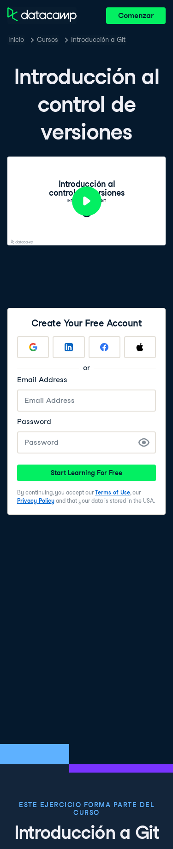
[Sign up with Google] (33, 347)
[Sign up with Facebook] (104, 347)
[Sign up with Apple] (140, 347)
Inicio (16, 39)
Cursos (47, 39)
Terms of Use (112, 492)
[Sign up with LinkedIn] (68, 347)
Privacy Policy (35, 500)
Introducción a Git (98, 39)
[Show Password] (144, 442)
